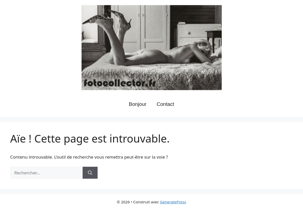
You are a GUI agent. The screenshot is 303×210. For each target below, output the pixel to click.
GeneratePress (173, 201)
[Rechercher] (90, 173)
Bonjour (138, 104)
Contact (165, 104)
